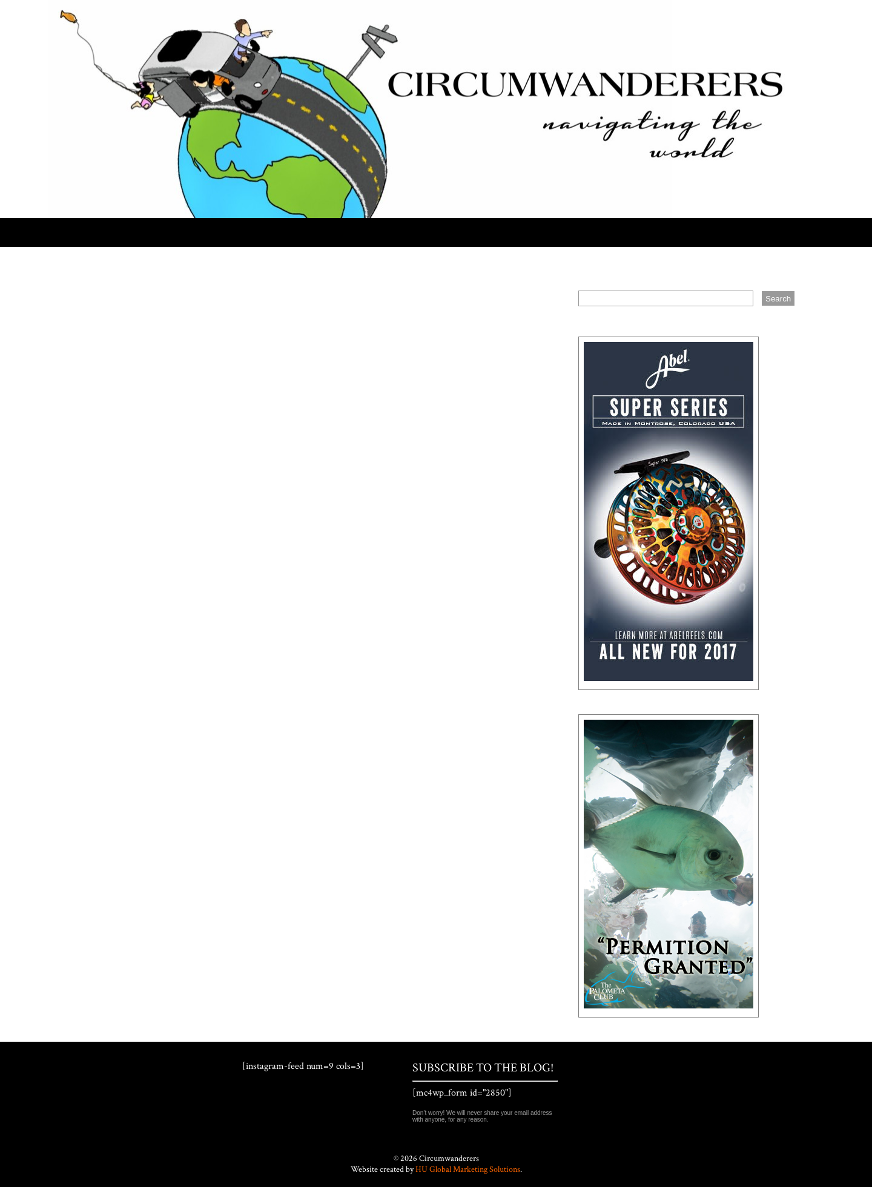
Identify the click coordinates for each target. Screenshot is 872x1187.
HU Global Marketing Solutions (467, 1169)
